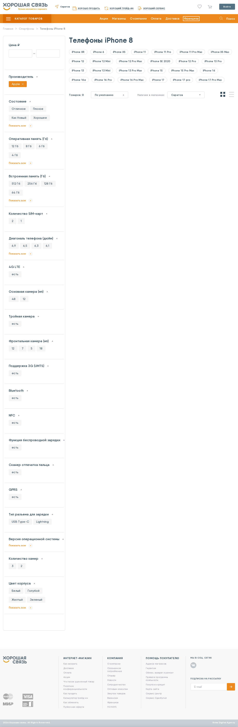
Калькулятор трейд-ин (75, 697)
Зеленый (36, 599)
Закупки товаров (116, 693)
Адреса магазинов (156, 663)
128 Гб (48, 183)
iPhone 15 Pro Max (182, 70)
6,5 (25, 245)
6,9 (14, 245)
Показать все (17, 125)
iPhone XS (119, 52)
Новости (111, 680)
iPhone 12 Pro (187, 61)
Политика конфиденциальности (75, 687)
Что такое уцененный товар (78, 681)
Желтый (17, 599)
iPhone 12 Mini (101, 61)
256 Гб (32, 183)
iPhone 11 (140, 52)
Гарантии (151, 668)
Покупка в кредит (155, 684)
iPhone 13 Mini (101, 70)
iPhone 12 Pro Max (130, 61)
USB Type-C (20, 521)
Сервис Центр (154, 693)
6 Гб (42, 146)
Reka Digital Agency (224, 722)
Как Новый (19, 117)
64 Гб (16, 192)
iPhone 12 (78, 61)
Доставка (172, 18)
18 (41, 348)
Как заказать (70, 663)
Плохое (38, 109)
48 (14, 299)
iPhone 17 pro (181, 80)
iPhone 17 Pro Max (210, 80)
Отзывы (111, 675)
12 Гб (15, 146)
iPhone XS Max (220, 52)
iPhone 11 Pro (162, 52)
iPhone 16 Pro (103, 80)
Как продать (70, 693)
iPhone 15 (156, 70)
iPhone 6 (98, 52)
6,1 (47, 245)
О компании (138, 18)
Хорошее (40, 117)
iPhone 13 (78, 70)
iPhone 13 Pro (213, 61)
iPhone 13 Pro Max (130, 70)
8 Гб (29, 146)
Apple (16, 84)
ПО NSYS (112, 706)
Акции (104, 18)
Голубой (33, 590)
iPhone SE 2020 (160, 61)
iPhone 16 (209, 70)
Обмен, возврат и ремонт (160, 672)
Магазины (119, 18)
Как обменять (70, 702)
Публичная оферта (73, 706)
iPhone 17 (158, 80)
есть (15, 274)
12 (24, 299)
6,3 (36, 245)
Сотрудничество (116, 684)
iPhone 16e (79, 80)
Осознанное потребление (114, 669)
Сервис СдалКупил (156, 697)
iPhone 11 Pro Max (191, 52)
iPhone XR (78, 52)
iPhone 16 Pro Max (132, 80)
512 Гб (16, 183)
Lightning (42, 521)
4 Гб (15, 155)
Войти (227, 6)
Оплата (156, 18)
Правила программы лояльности (157, 678)
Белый (16, 590)
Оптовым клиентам (117, 689)
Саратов (65, 6)
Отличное (19, 109)
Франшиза (191, 18)
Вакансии (112, 697)
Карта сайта (152, 689)
